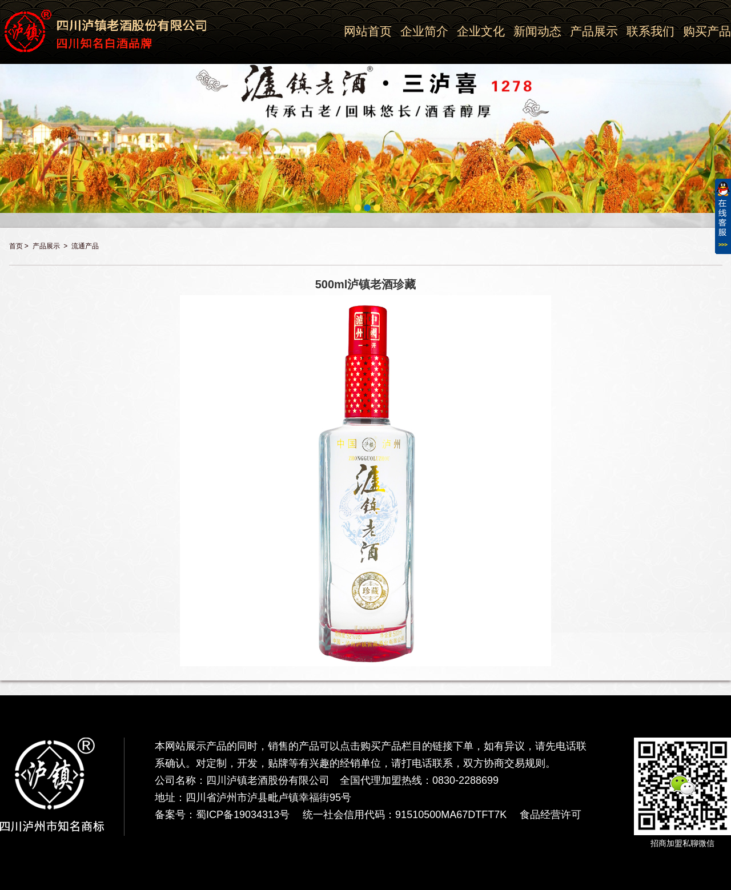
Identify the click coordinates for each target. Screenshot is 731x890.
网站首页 (368, 31)
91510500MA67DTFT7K (451, 814)
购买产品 (707, 31)
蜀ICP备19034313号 (243, 814)
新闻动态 (537, 31)
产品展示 (594, 31)
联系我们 (650, 31)
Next (724, 100)
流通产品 (85, 246)
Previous (6, 100)
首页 (16, 246)
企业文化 (481, 31)
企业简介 (424, 31)
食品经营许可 (550, 814)
